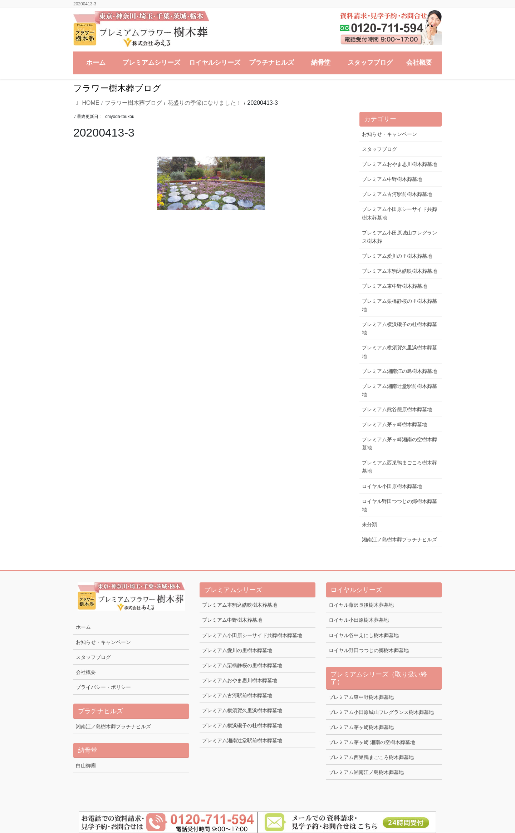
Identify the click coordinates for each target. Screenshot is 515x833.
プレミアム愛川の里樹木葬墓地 (397, 256)
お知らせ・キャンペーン (389, 134)
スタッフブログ (379, 149)
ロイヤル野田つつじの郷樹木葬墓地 (399, 505)
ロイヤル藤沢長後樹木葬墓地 (361, 605)
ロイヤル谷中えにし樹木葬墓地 (364, 635)
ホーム (83, 627)
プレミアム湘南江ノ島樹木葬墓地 (366, 772)
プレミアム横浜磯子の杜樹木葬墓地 (399, 328)
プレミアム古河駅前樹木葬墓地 (397, 194)
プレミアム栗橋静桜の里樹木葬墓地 (399, 305)
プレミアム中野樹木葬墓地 (392, 179)
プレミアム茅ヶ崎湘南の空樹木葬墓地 (399, 443)
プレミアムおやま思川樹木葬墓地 (399, 164)
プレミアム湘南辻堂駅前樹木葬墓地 (399, 390)
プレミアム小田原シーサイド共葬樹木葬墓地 (399, 213)
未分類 (369, 524)
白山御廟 (86, 765)
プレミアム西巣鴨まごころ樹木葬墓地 (399, 467)
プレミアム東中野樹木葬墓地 (394, 286)
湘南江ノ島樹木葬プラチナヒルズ (399, 539)
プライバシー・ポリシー (103, 687)
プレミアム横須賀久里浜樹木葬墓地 (399, 352)
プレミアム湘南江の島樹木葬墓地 (399, 371)
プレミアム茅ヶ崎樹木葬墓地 (394, 424)
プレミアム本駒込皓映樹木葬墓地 (399, 271)
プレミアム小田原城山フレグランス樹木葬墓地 (381, 712)
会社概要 (86, 672)
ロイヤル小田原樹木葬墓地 (392, 486)
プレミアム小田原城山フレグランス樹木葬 (399, 237)
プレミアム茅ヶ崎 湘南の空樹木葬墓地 (372, 742)
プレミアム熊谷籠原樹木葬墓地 (397, 409)
